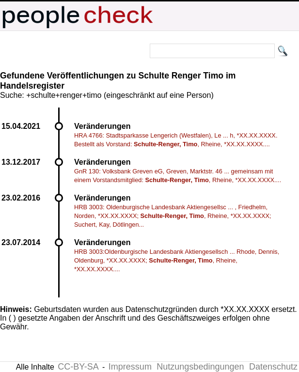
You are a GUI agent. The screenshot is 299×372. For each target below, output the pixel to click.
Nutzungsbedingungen (200, 367)
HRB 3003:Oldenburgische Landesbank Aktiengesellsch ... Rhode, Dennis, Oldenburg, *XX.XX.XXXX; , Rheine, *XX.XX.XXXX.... (176, 260)
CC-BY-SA (78, 367)
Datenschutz (273, 367)
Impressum (130, 367)
